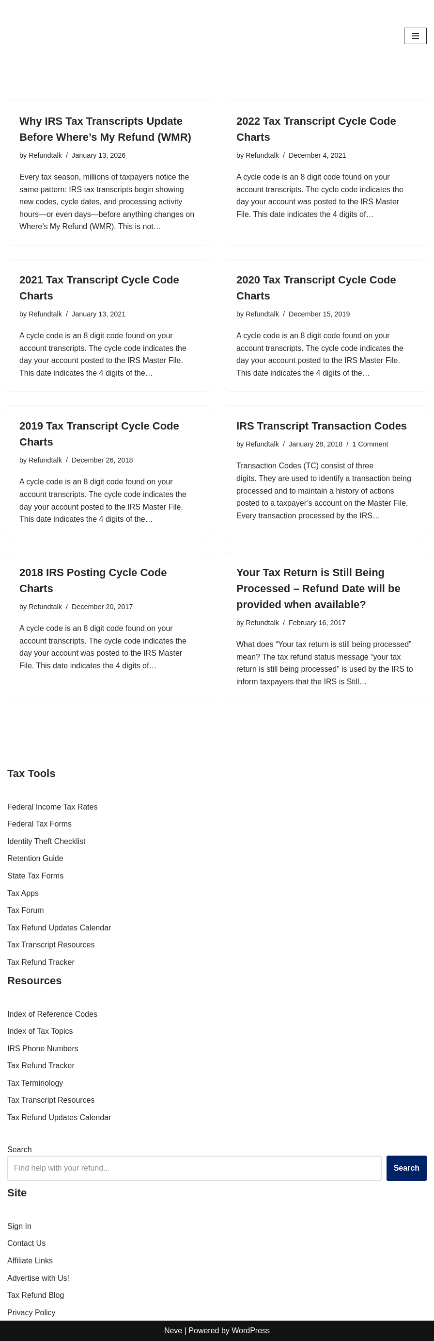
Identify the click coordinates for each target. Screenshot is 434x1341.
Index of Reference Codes (52, 1014)
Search (19, 1149)
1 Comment (370, 444)
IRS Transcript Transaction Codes (321, 426)
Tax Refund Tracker (41, 962)
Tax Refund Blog (35, 1295)
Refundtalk (45, 155)
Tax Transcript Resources (51, 945)
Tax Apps (23, 893)
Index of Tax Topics (40, 1031)
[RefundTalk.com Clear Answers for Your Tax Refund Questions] (36, 36)
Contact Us (26, 1243)
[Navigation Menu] (415, 36)
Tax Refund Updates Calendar (59, 928)
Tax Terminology (35, 1083)
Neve (173, 1330)
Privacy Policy (31, 1312)
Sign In (19, 1226)
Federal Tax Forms (39, 824)
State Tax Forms (35, 876)
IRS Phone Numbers (42, 1048)
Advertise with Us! (38, 1278)
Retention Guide (35, 858)
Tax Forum (25, 910)
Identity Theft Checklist (46, 841)
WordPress (251, 1330)
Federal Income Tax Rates (52, 807)
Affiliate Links (30, 1261)
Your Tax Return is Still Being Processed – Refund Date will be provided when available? (318, 588)
